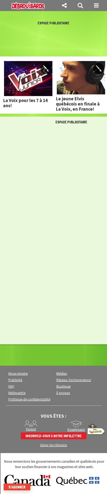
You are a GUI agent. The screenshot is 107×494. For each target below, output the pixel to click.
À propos (63, 393)
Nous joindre (18, 373)
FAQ (11, 386)
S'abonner (17, 487)
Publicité (15, 380)
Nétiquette (17, 393)
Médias (61, 373)
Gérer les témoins (53, 445)
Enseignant (76, 429)
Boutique (63, 386)
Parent (31, 429)
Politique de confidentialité (29, 399)
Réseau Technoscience (73, 380)
